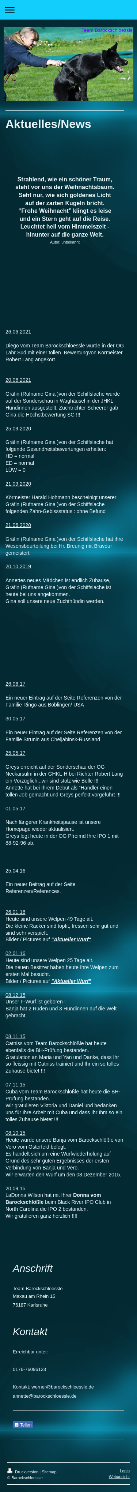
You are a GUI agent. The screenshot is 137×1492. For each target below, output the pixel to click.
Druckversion (23, 1472)
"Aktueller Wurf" (71, 939)
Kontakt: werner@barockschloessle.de (53, 1387)
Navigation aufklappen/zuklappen (68, 10)
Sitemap (49, 1472)
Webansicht (119, 1476)
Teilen (22, 1425)
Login (125, 1471)
